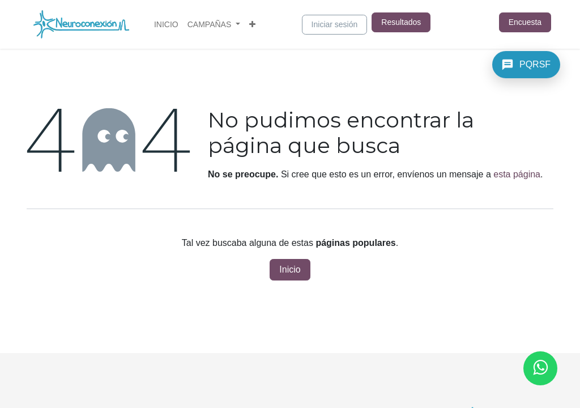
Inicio (289, 269)
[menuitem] (166, 24)
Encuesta (525, 22)
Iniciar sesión (335, 24)
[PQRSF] (526, 64)
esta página (516, 174)
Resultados (401, 22)
